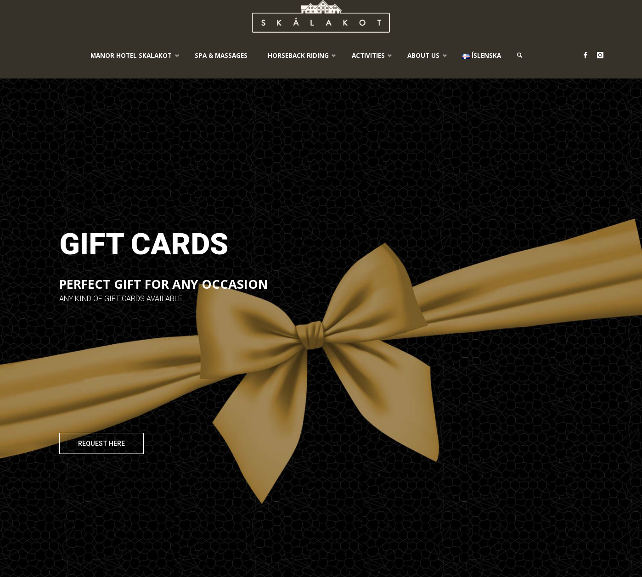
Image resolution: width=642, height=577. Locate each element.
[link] (520, 55)
